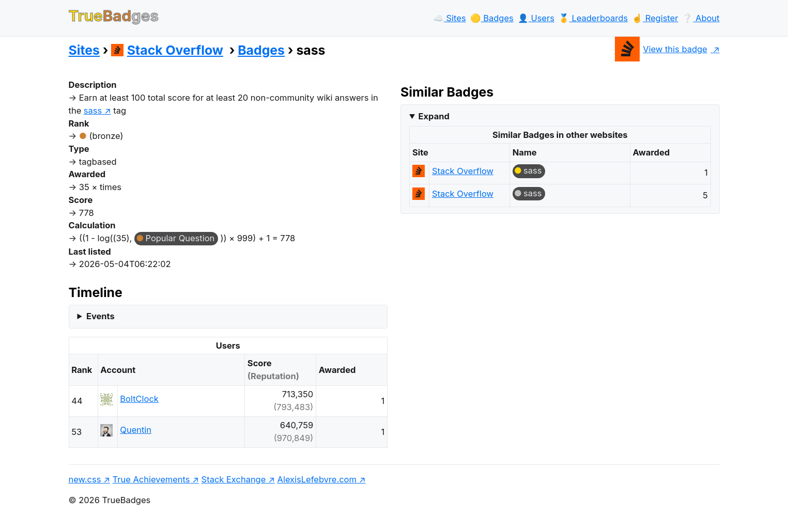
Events (100, 316)
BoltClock (139, 399)
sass (532, 170)
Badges (261, 50)
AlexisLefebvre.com (317, 479)
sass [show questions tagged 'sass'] (93, 110)
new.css (85, 479)
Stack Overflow (167, 50)
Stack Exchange (234, 479)
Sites (84, 50)
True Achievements (151, 479)
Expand (434, 116)
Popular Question (179, 238)
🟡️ (492, 18)
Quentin (135, 430)
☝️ (655, 18)
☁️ (449, 18)
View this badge (661, 49)
